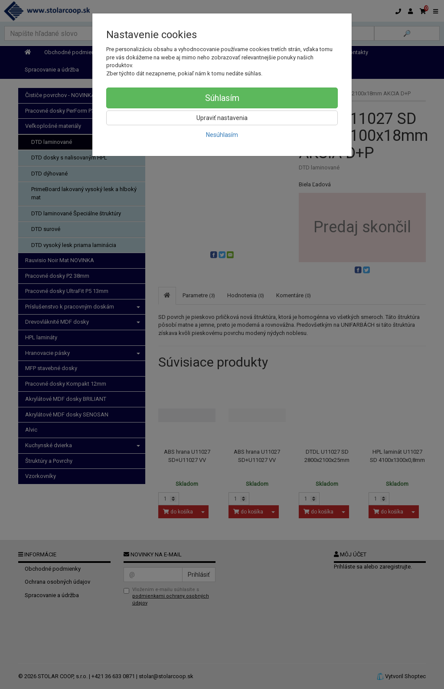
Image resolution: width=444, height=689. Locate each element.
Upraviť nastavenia (222, 117)
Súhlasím (222, 98)
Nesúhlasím (222, 134)
